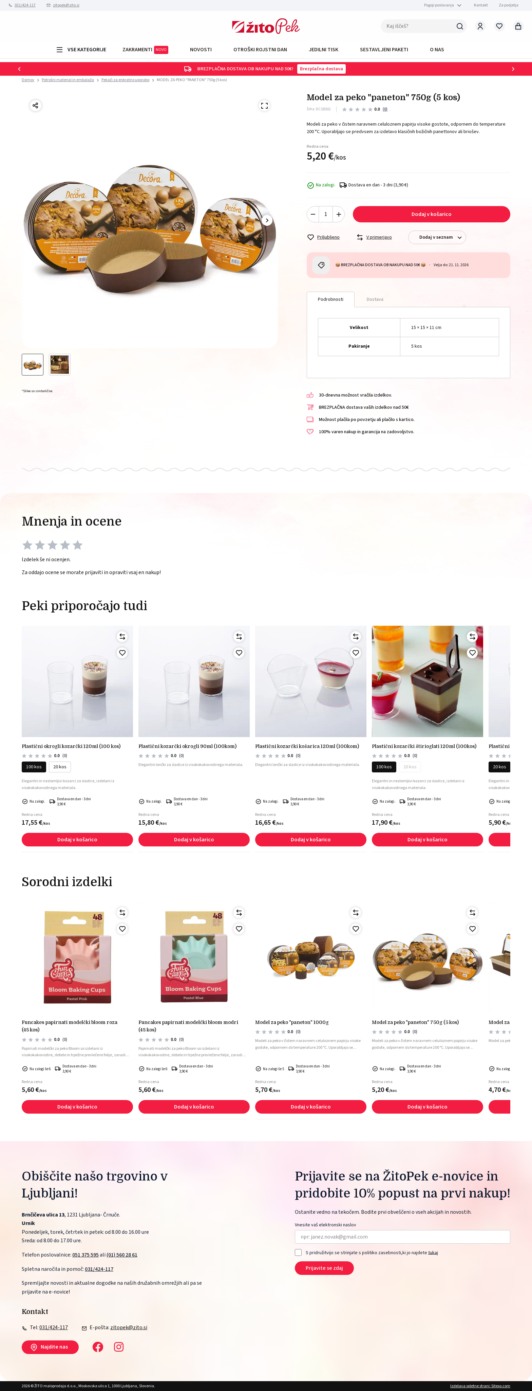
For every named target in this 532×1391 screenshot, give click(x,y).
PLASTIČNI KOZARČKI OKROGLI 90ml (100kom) (187, 746)
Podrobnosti (330, 299)
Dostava (375, 299)
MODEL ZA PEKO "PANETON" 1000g (292, 1022)
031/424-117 (25, 5)
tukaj (433, 1252)
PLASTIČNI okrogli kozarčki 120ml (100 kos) (71, 746)
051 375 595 (85, 1255)
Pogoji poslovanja (439, 5)
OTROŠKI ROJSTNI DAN (260, 49)
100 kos (34, 767)
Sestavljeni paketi (384, 49)
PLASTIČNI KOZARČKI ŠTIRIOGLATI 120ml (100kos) (424, 746)
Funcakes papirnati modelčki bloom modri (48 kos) (188, 1026)
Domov (28, 80)
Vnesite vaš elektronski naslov (325, 1225)
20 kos (59, 767)
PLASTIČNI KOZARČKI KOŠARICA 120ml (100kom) (307, 746)
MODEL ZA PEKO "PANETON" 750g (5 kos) (192, 80)
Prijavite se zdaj (324, 1268)
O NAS (437, 49)
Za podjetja (508, 5)
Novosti (201, 49)
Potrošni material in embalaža (68, 80)
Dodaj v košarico (432, 214)
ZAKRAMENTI (145, 50)
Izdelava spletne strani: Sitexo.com (480, 1386)
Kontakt (481, 5)
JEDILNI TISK (323, 49)
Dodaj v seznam (442, 237)
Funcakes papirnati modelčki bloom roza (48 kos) (69, 1026)
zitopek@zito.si (66, 5)
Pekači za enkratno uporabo (125, 80)
